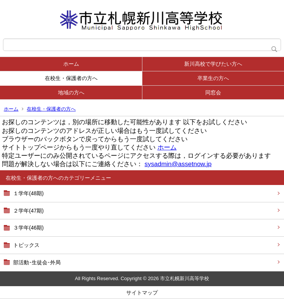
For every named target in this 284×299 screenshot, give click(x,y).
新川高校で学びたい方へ (213, 64)
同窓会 (213, 92)
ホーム (71, 64)
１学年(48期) (28, 193)
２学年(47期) (28, 211)
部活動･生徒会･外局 (37, 262)
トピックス (26, 245)
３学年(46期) (28, 228)
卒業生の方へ (213, 78)
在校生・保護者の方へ (71, 78)
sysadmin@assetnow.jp (178, 164)
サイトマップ (142, 293)
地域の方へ (71, 92)
